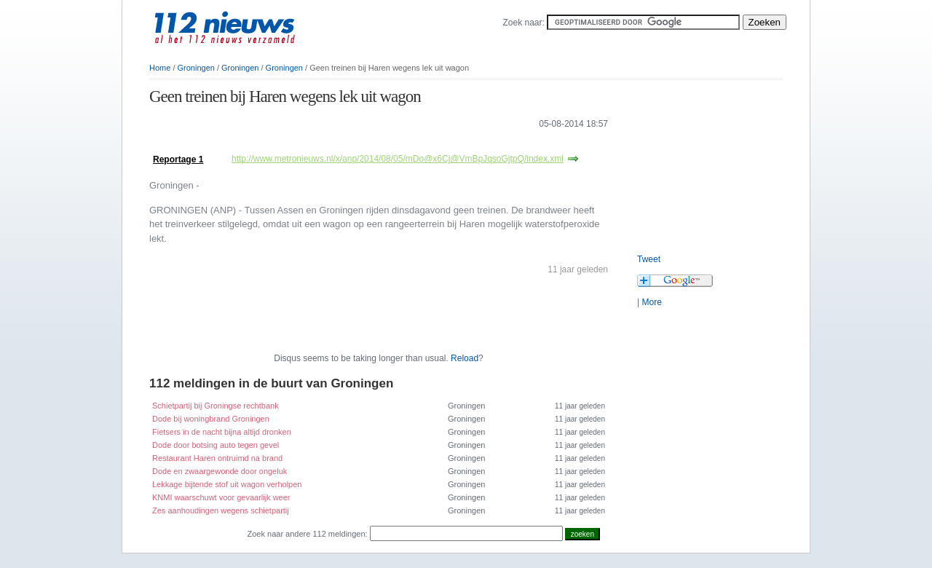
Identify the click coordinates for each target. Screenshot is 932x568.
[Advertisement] (319, 144)
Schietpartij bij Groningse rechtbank (215, 405)
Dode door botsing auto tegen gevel (215, 445)
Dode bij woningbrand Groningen (210, 418)
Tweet (648, 259)
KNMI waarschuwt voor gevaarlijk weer (221, 497)
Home (159, 67)
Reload (464, 358)
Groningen (196, 67)
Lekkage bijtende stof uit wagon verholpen (226, 484)
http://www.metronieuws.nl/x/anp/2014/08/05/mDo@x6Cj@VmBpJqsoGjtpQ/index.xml (398, 159)
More (651, 302)
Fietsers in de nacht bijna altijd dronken (221, 431)
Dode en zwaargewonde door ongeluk (219, 471)
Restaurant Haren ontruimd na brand (217, 458)
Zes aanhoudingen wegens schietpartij (220, 510)
